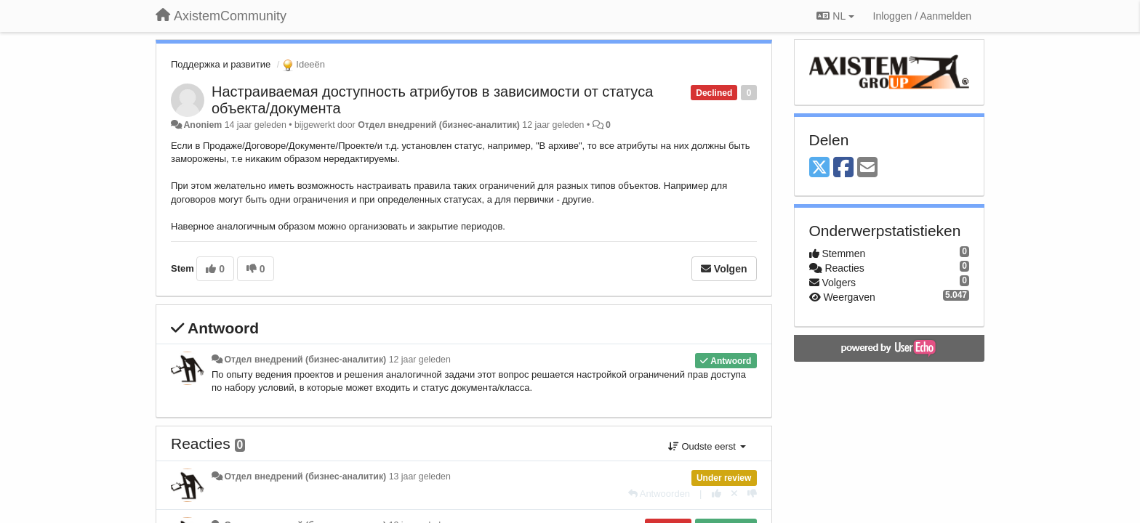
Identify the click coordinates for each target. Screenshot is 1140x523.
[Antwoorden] (659, 493)
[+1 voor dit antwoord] (716, 493)
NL (835, 16)
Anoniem (202, 125)
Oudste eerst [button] (707, 446)
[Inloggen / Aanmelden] (922, 16)
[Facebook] (843, 168)
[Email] (867, 168)
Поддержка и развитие (220, 64)
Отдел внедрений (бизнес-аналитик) (439, 125)
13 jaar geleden (420, 476)
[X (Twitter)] (819, 168)
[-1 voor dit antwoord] (752, 493)
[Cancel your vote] (734, 493)
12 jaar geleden (420, 359)
